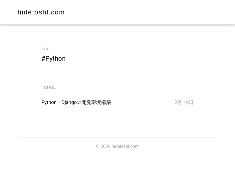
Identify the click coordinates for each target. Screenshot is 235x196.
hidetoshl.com (41, 12)
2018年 (48, 87)
